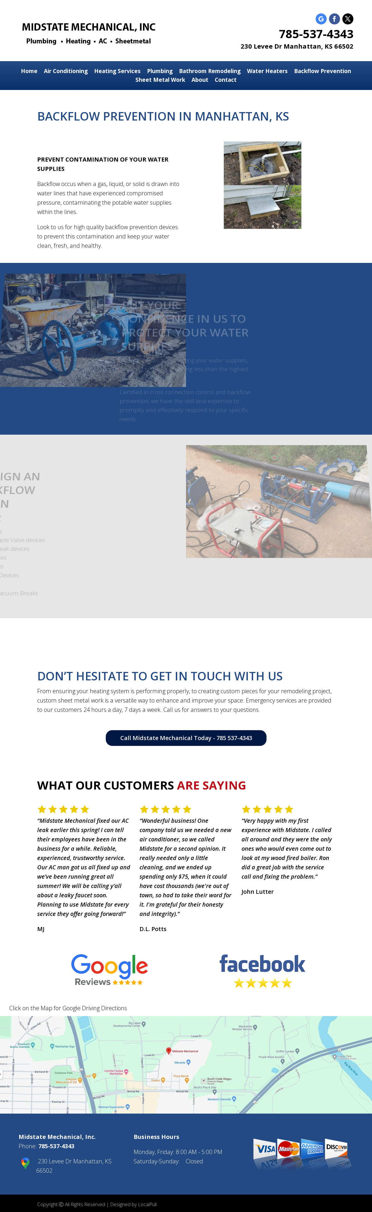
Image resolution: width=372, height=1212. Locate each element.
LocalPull (147, 1204)
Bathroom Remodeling (210, 72)
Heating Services (117, 72)
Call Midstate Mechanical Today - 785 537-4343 (186, 738)
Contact (226, 81)
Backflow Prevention (322, 72)
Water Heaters (267, 72)
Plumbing (160, 72)
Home (29, 72)
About (200, 81)
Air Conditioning (66, 72)
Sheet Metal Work (160, 81)
